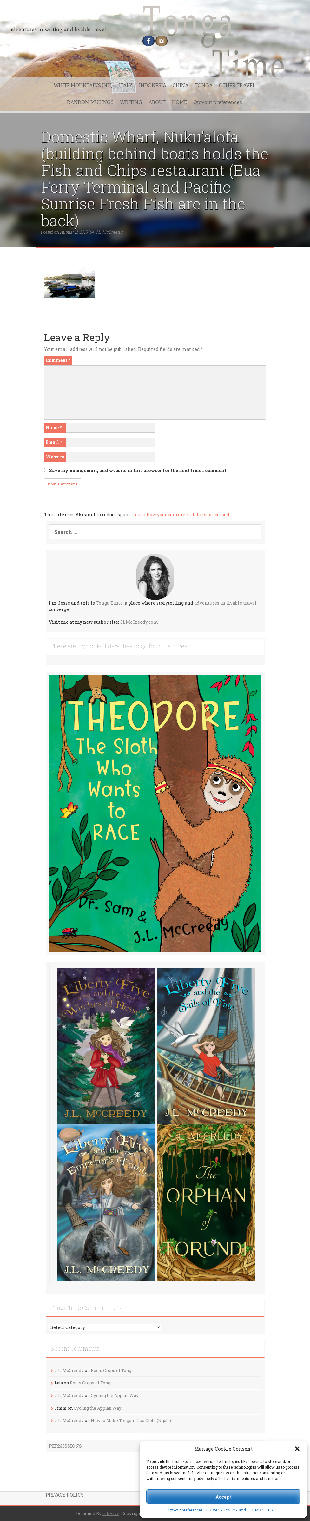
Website (55, 457)
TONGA (204, 85)
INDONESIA (152, 85)
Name (54, 428)
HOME (179, 102)
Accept (223, 1496)
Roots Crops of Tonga (112, 1370)
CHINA (180, 85)
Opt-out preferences (185, 1509)
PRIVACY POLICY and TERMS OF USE (241, 1509)
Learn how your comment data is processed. (181, 514)
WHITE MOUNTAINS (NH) (83, 85)
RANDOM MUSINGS (90, 102)
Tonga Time (109, 603)
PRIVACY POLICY (65, 1495)
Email (54, 442)
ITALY (126, 85)
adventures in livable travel (225, 603)
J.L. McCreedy (108, 232)
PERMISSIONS (65, 1446)
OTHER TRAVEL (237, 85)
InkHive (110, 1513)
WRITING (131, 102)
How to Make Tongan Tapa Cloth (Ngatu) (131, 1420)
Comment (58, 360)
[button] (297, 1448)
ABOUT (157, 102)
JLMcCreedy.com (139, 622)
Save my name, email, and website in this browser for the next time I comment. (138, 470)
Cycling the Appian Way (115, 1395)
